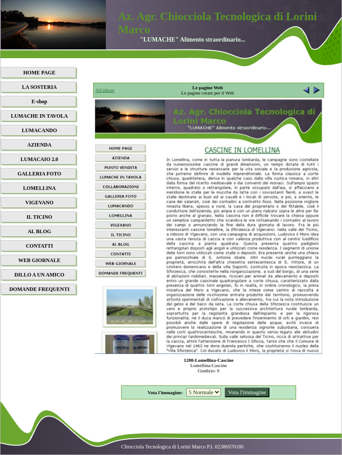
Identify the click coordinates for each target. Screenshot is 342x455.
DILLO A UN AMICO (39, 275)
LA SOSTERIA (39, 87)
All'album (105, 90)
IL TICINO (39, 217)
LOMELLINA (39, 188)
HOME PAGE (39, 73)
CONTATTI (39, 246)
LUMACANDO (39, 130)
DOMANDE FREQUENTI (39, 289)
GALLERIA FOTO (39, 174)
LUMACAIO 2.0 (39, 159)
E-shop (39, 101)
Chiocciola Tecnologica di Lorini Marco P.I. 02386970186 (182, 447)
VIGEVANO (39, 203)
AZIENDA (39, 145)
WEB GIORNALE (39, 260)
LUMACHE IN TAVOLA (39, 116)
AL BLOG (39, 231)
